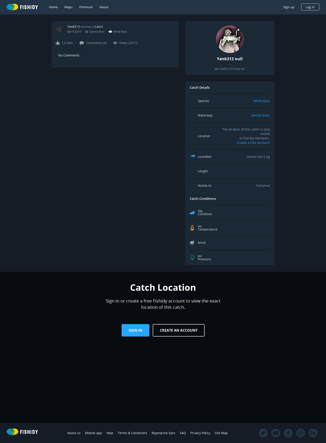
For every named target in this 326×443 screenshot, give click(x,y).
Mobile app (93, 433)
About (104, 7)
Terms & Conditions (132, 433)
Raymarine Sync (163, 433)
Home (53, 7)
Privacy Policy (200, 433)
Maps (68, 7)
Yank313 (73, 26)
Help (109, 433)
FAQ (183, 433)
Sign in (135, 330)
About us (74, 433)
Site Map (221, 433)
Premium (86, 7)
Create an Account (179, 330)
